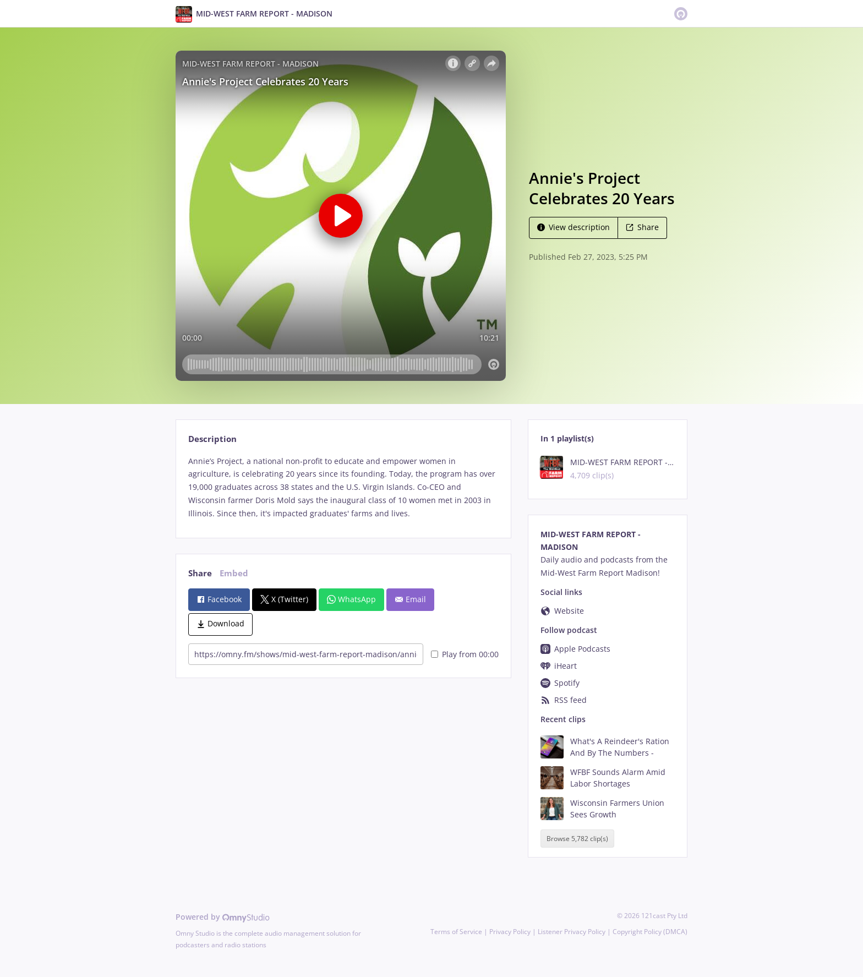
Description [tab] (212, 439)
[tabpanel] (343, 487)
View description (573, 227)
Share (642, 227)
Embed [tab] (234, 573)
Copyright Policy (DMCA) (650, 931)
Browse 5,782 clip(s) (577, 838)
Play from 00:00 (465, 654)
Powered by (223, 916)
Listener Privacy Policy (571, 931)
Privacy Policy (510, 931)
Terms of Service (456, 931)
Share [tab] (200, 573)
